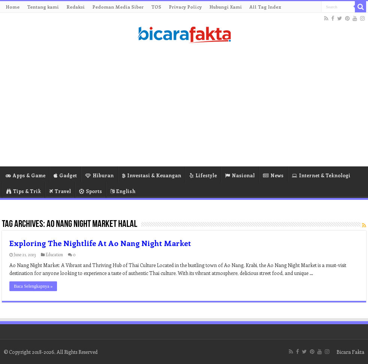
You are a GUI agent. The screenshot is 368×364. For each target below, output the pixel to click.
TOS (156, 7)
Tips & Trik (23, 191)
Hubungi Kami (225, 7)
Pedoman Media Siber (118, 7)
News (273, 175)
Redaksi (75, 7)
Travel (60, 191)
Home (13, 7)
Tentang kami (43, 7)
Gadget (65, 175)
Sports (90, 191)
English (122, 191)
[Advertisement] (184, 106)
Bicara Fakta (350, 352)
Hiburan (99, 175)
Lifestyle (203, 175)
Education (54, 254)
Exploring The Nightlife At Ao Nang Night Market (100, 243)
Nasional (240, 175)
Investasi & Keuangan (151, 175)
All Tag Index (265, 7)
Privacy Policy (185, 7)
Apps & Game (25, 175)
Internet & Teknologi (321, 175)
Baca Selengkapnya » (33, 286)
